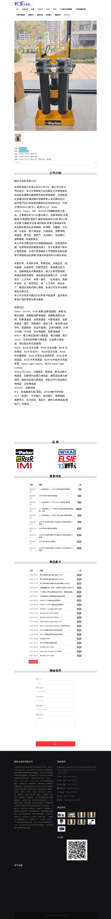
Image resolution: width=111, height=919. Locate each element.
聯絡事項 (40, 714)
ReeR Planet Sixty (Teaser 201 (51, 621)
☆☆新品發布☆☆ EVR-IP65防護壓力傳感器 (54, 489)
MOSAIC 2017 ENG (47, 647)
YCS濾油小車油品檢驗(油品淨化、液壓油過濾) (56, 592)
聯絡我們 (58, 15)
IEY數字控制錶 (20, 15)
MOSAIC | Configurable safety (51, 609)
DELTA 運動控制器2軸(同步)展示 (51, 630)
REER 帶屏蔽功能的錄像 (48, 643)
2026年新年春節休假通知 (48, 496)
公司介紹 (25, 9)
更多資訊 (33, 662)
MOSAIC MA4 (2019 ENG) (49, 617)
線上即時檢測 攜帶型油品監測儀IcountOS (55, 583)
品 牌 (32, 9)
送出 (55, 744)
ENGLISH (67, 15)
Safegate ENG (45, 638)
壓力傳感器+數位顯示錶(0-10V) (51, 575)
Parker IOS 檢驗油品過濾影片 (50, 600)
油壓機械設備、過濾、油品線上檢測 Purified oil (57, 587)
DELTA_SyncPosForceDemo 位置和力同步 (55, 626)
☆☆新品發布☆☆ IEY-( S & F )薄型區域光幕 (54, 502)
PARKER (40, 9)
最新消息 (40, 15)
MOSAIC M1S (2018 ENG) (49, 613)
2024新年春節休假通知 (47, 541)
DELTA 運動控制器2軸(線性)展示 (51, 634)
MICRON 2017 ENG (47, 655)
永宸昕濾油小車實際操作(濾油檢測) (52, 596)
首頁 (17, 9)
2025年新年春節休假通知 (48, 528)
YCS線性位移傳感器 (66, 9)
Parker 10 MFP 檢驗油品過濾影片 (52, 604)
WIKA (48, 9)
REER (55, 9)
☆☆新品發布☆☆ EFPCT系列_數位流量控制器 (55, 515)
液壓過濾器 (24, 151)
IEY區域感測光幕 (80, 9)
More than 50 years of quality (51, 651)
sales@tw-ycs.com (73, 788)
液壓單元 (31, 15)
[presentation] (53, 736)
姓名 (38, 679)
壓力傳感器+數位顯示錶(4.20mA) (52, 579)
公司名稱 (40, 696)
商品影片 (49, 15)
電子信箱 (40, 687)
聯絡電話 (40, 705)
